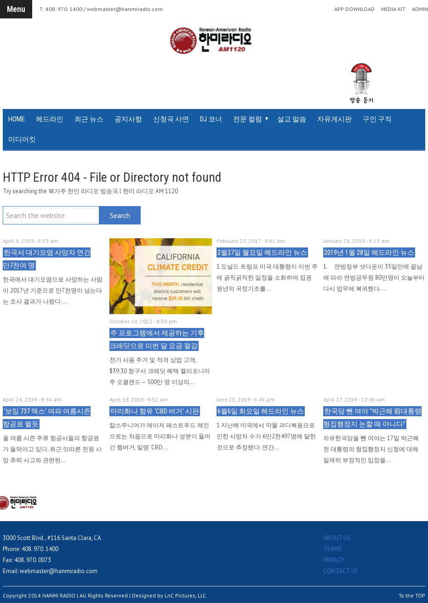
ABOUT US (336, 538)
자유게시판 (334, 119)
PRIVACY (333, 560)
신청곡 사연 (171, 119)
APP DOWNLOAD (354, 9)
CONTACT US (340, 571)
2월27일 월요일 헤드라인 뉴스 (262, 252)
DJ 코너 (211, 119)
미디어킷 (22, 139)
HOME (16, 119)
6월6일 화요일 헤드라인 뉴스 (260, 411)
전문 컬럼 (247, 119)
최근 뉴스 (88, 119)
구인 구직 (377, 119)
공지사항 (128, 119)
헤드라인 (49, 119)
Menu (16, 9)
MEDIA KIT (393, 9)
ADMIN (420, 9)
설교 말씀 (291, 119)
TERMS (332, 549)
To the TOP (412, 595)
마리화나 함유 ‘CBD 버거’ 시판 (154, 411)
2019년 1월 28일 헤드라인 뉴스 (369, 252)
